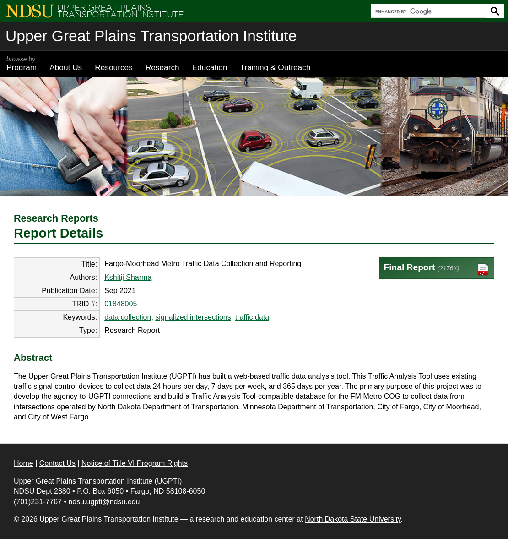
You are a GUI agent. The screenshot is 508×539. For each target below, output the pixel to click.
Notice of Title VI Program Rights (134, 463)
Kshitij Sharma (127, 277)
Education (209, 67)
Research (162, 67)
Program (21, 63)
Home (23, 463)
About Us (65, 67)
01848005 (120, 304)
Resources (114, 67)
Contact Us (57, 463)
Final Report (437, 269)
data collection (127, 317)
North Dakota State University (353, 519)
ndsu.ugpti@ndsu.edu (104, 502)
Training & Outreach (275, 67)
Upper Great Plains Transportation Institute (151, 35)
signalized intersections (193, 317)
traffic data (252, 317)
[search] (427, 11)
